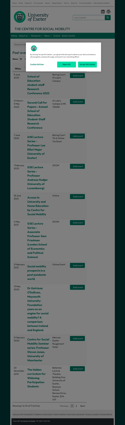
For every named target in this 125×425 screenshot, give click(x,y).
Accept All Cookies (87, 64)
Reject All (66, 64)
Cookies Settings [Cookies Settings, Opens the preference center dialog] (37, 64)
